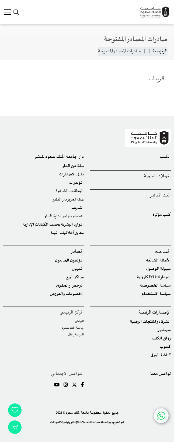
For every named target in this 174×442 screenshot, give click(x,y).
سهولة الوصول (158, 269)
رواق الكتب (161, 338)
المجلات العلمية (157, 176)
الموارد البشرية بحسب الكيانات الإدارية (53, 224)
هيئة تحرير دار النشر (68, 199)
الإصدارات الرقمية (154, 312)
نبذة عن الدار (73, 166)
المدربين (78, 269)
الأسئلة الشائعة (158, 260)
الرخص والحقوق (70, 285)
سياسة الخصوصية (155, 285)
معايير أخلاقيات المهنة (67, 233)
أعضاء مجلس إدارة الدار (64, 216)
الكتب (165, 157)
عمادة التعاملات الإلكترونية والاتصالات (75, 422)
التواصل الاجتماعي (67, 374)
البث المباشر (160, 195)
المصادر (77, 251)
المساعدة (163, 251)
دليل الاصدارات (71, 174)
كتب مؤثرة (162, 215)
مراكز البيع (75, 277)
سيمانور (164, 330)
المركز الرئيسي (72, 312)
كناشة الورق (161, 355)
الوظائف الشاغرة (70, 191)
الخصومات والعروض (67, 294)
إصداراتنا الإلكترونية (154, 277)
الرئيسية (160, 51)
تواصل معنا (160, 374)
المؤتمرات (76, 182)
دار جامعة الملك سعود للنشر (59, 157)
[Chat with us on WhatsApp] (161, 415)
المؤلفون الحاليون (69, 260)
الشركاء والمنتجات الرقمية (150, 321)
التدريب (77, 208)
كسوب (165, 347)
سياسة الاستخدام (156, 294)
